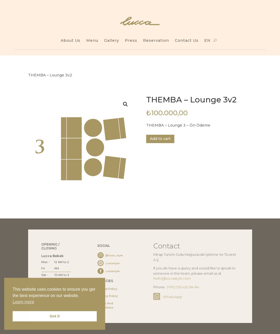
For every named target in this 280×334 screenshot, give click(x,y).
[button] (125, 104)
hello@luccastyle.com (172, 278)
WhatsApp (172, 296)
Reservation (156, 41)
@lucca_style (114, 255)
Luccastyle (112, 263)
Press (131, 41)
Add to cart (160, 138)
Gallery (111, 41)
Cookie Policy (107, 289)
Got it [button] (55, 316)
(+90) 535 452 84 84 (183, 287)
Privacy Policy (107, 296)
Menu (92, 41)
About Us (70, 41)
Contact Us (186, 41)
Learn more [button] (23, 302)
